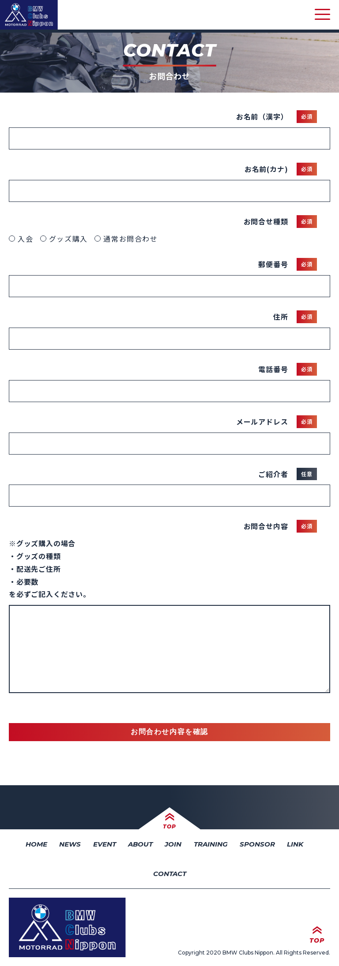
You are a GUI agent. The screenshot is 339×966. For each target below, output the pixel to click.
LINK (295, 844)
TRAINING (211, 844)
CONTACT (169, 873)
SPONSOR (257, 844)
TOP (169, 826)
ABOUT (140, 844)
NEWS (70, 844)
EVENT (104, 844)
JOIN (173, 844)
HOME (36, 844)
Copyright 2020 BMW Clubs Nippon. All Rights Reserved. (254, 952)
